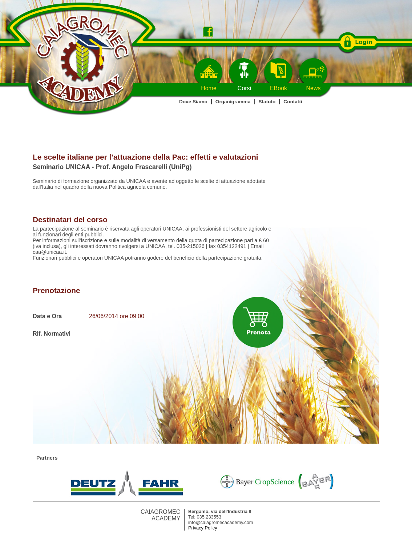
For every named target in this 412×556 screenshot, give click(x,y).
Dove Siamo (193, 101)
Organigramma (233, 101)
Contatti (292, 101)
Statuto (267, 101)
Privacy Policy (202, 528)
